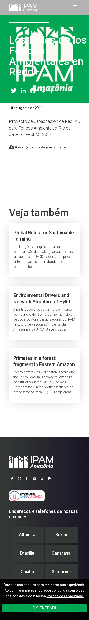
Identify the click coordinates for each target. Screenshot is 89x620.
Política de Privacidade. (65, 596)
